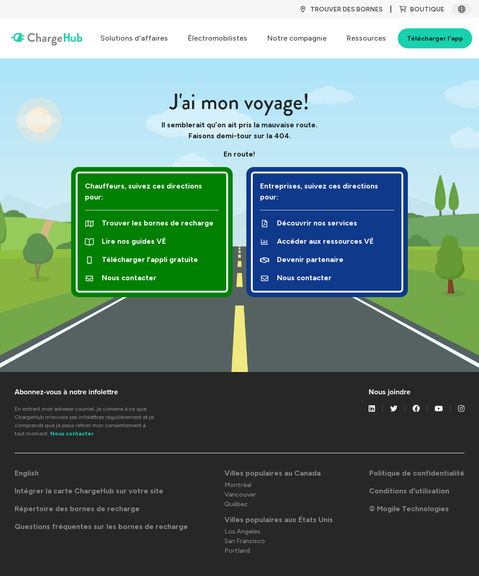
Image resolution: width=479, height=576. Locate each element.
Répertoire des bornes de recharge (77, 508)
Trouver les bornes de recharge (149, 223)
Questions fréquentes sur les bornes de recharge (101, 526)
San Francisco (244, 541)
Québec (236, 504)
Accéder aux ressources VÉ (317, 241)
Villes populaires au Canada (272, 473)
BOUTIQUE (421, 9)
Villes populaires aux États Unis (278, 519)
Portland (237, 551)
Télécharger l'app (435, 38)
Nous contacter (120, 277)
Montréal (237, 485)
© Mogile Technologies (409, 508)
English (27, 473)
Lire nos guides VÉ (125, 241)
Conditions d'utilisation (409, 491)
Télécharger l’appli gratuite (141, 259)
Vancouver (240, 494)
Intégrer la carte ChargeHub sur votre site (89, 491)
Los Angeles (242, 531)
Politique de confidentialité (416, 473)
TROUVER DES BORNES (341, 9)
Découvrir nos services (308, 223)
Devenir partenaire (302, 259)
